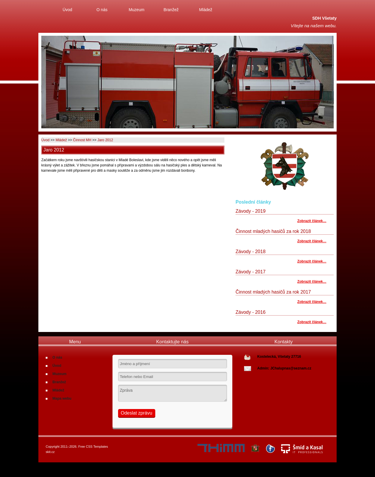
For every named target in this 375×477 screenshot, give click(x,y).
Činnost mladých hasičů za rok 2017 (273, 291)
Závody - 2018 (250, 251)
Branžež (170, 9)
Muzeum (136, 9)
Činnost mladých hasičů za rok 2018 (273, 231)
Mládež (205, 9)
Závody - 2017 (250, 271)
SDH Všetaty (324, 18)
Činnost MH (82, 140)
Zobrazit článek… (311, 221)
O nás (101, 9)
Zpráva (172, 393)
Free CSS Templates (93, 446)
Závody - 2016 (250, 312)
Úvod (67, 9)
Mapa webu (61, 398)
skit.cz (50, 452)
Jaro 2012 (105, 140)
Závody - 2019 (250, 211)
